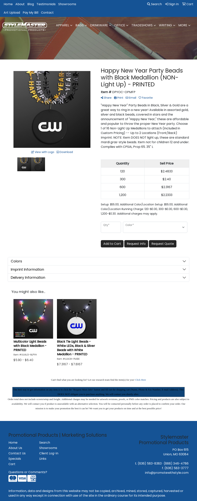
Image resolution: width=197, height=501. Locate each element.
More (182, 25)
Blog (30, 4)
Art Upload (12, 12)
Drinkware (99, 25)
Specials (14, 458)
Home (8, 4)
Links (42, 458)
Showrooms (67, 4)
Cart (11, 464)
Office (119, 25)
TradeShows (142, 25)
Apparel (62, 25)
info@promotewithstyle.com (167, 472)
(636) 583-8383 (150, 463)
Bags (79, 25)
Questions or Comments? (27, 472)
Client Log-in (48, 453)
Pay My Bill (30, 12)
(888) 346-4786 (176, 463)
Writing (165, 25)
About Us (15, 448)
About (20, 4)
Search (154, 4)
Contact (47, 12)
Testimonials (46, 4)
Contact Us (17, 453)
